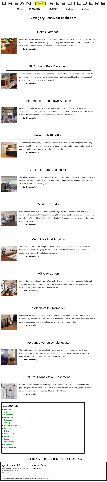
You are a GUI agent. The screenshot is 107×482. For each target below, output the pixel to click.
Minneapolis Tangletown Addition (48, 100)
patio (6, 436)
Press (6, 439)
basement (8, 415)
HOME (19, 9)
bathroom (8, 417)
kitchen (7, 428)
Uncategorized (10, 447)
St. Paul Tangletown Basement (48, 377)
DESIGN (53, 9)
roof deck (8, 444)
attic (6, 412)
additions (8, 409)
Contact (85, 9)
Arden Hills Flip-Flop (48, 135)
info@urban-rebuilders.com (10, 470)
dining (7, 423)
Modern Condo (48, 204)
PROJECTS (36, 9)
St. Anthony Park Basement (48, 66)
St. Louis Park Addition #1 (48, 169)
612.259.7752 (6, 472)
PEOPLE (70, 9)
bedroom (8, 420)
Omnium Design (47, 478)
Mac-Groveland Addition (48, 239)
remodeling (9, 442)
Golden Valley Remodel (48, 308)
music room (9, 433)
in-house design (10, 425)
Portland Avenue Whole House (48, 342)
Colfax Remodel (48, 32)
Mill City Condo (48, 273)
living (6, 431)
